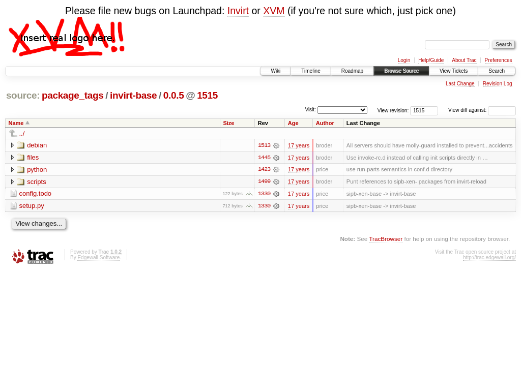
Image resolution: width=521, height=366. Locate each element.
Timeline (310, 71)
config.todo (35, 194)
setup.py (31, 206)
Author (325, 123)
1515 (207, 95)
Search (496, 71)
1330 (264, 194)
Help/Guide (431, 60)
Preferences (498, 60)
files (33, 157)
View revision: (393, 110)
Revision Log (497, 83)
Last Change (460, 83)
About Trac (464, 60)
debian (37, 145)
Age (293, 123)
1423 (264, 170)
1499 (264, 182)
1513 (264, 145)
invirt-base (133, 95)
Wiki (275, 71)
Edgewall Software (98, 258)
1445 (264, 158)
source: (23, 95)
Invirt (238, 10)
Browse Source (401, 71)
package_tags (73, 95)
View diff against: (482, 110)
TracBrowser (385, 239)
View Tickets (454, 71)
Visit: (310, 109)
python (37, 169)
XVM (273, 10)
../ (22, 133)
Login (404, 60)
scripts (36, 182)
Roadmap (352, 71)
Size (228, 123)
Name (16, 123)
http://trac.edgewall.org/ (489, 258)
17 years (298, 145)
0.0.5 (173, 95)
